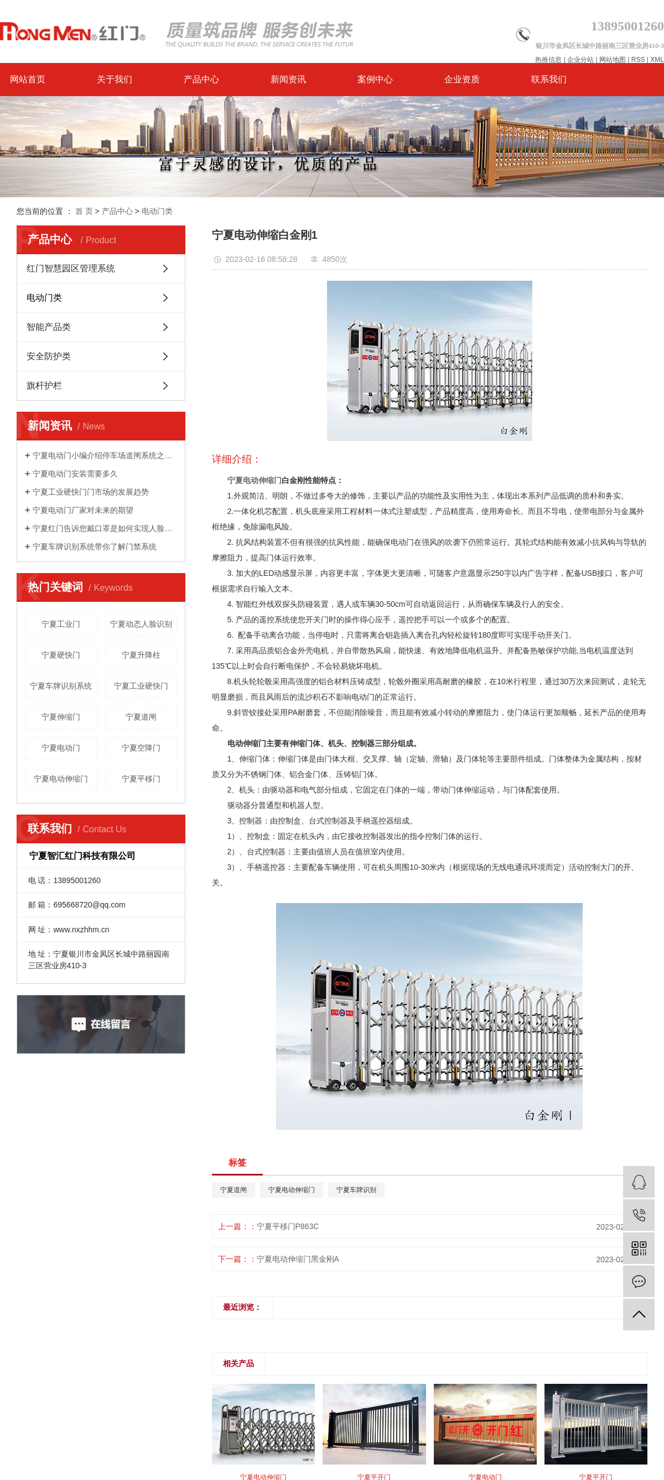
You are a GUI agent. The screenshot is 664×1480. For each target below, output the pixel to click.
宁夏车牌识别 (356, 1190)
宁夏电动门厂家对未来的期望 (83, 510)
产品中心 (201, 79)
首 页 (84, 211)
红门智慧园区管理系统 (71, 268)
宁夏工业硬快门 (141, 685)
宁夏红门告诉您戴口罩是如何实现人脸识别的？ (105, 528)
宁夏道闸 (141, 716)
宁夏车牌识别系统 (61, 685)
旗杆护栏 (44, 385)
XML (657, 60)
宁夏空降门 (141, 747)
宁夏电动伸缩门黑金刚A (298, 1259)
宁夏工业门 (61, 624)
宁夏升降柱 (141, 654)
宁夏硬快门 (61, 654)
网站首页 (27, 79)
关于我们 (114, 79)
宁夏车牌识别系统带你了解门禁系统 (95, 546)
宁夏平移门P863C (288, 1226)
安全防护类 (49, 356)
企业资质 (462, 79)
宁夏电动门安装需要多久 (75, 473)
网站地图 (612, 60)
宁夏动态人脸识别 (141, 624)
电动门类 (157, 211)
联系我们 (549, 79)
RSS (638, 60)
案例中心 (375, 79)
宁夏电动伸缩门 (61, 778)
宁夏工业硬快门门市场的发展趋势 (91, 491)
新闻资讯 (288, 79)
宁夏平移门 (141, 778)
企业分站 (580, 60)
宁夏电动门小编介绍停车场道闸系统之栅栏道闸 (105, 455)
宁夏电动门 (61, 747)
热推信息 (548, 60)
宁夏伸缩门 (61, 716)
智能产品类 (49, 327)
